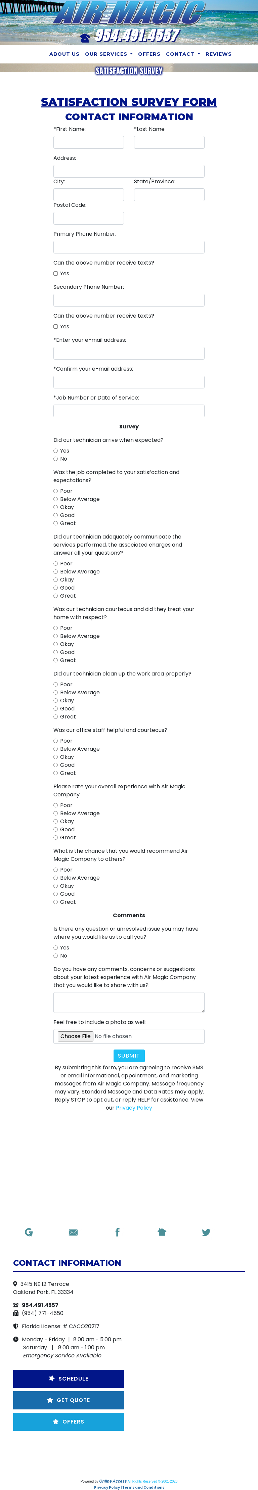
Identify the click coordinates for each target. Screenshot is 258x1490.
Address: (64, 158)
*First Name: (69, 129)
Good (67, 515)
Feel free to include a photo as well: (99, 1022)
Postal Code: (69, 205)
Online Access (113, 1481)
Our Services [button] (107, 54)
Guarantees (177, 1454)
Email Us (112, 1446)
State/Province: (154, 181)
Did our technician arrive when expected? (108, 440)
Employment (105, 1462)
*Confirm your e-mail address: (93, 369)
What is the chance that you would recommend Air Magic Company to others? (120, 855)
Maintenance (129, 1454)
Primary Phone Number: (84, 234)
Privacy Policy (134, 1108)
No (63, 459)
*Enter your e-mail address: (89, 340)
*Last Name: (150, 129)
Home (82, 1446)
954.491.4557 (136, 35)
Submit (129, 1056)
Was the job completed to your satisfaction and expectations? (116, 476)
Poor (66, 491)
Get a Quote (81, 1454)
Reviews (219, 54)
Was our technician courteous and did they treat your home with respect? (124, 613)
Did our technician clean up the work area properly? (122, 674)
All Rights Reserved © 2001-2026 (153, 1481)
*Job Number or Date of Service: (96, 398)
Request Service (159, 1446)
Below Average (80, 499)
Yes (64, 273)
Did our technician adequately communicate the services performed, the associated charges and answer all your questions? (117, 545)
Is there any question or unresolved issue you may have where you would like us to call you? (126, 933)
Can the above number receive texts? (103, 263)
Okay (67, 507)
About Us (64, 54)
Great (68, 523)
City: (59, 181)
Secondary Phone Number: (88, 287)
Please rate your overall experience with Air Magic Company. (119, 790)
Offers (149, 54)
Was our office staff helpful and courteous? (110, 730)
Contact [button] (181, 54)
